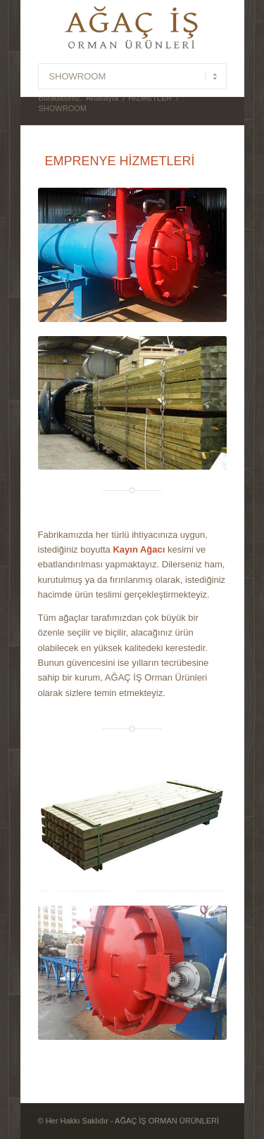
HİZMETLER (150, 98)
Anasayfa (102, 98)
